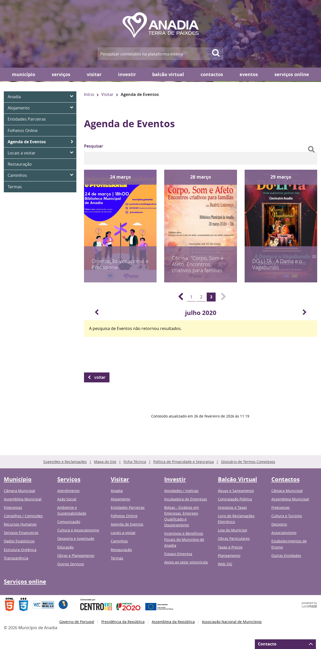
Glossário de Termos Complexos (248, 461)
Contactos (212, 74)
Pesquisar (93, 146)
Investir (127, 74)
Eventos (249, 74)
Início (89, 94)
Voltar (100, 377)
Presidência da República (123, 621)
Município (23, 74)
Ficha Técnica (134, 461)
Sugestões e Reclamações (65, 461)
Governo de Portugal (76, 621)
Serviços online (291, 74)
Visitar (94, 74)
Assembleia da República (173, 621)
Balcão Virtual (168, 74)
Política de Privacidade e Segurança (183, 461)
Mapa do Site (105, 461)
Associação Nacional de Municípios (232, 621)
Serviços (61, 74)
